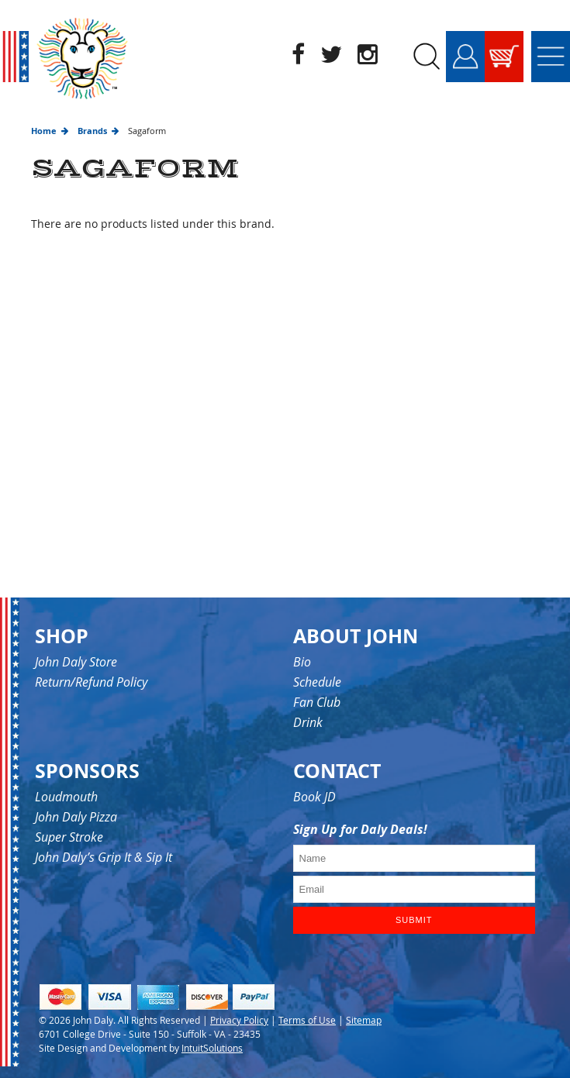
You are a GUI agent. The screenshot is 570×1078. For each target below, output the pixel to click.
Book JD (314, 796)
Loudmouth (66, 796)
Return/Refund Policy (91, 682)
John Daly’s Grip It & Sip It (103, 857)
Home (44, 130)
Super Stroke (69, 837)
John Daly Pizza (76, 816)
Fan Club (316, 702)
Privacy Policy (239, 1020)
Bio (302, 661)
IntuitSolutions (212, 1048)
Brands (92, 130)
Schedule (317, 682)
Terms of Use (307, 1020)
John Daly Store (76, 661)
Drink (308, 722)
